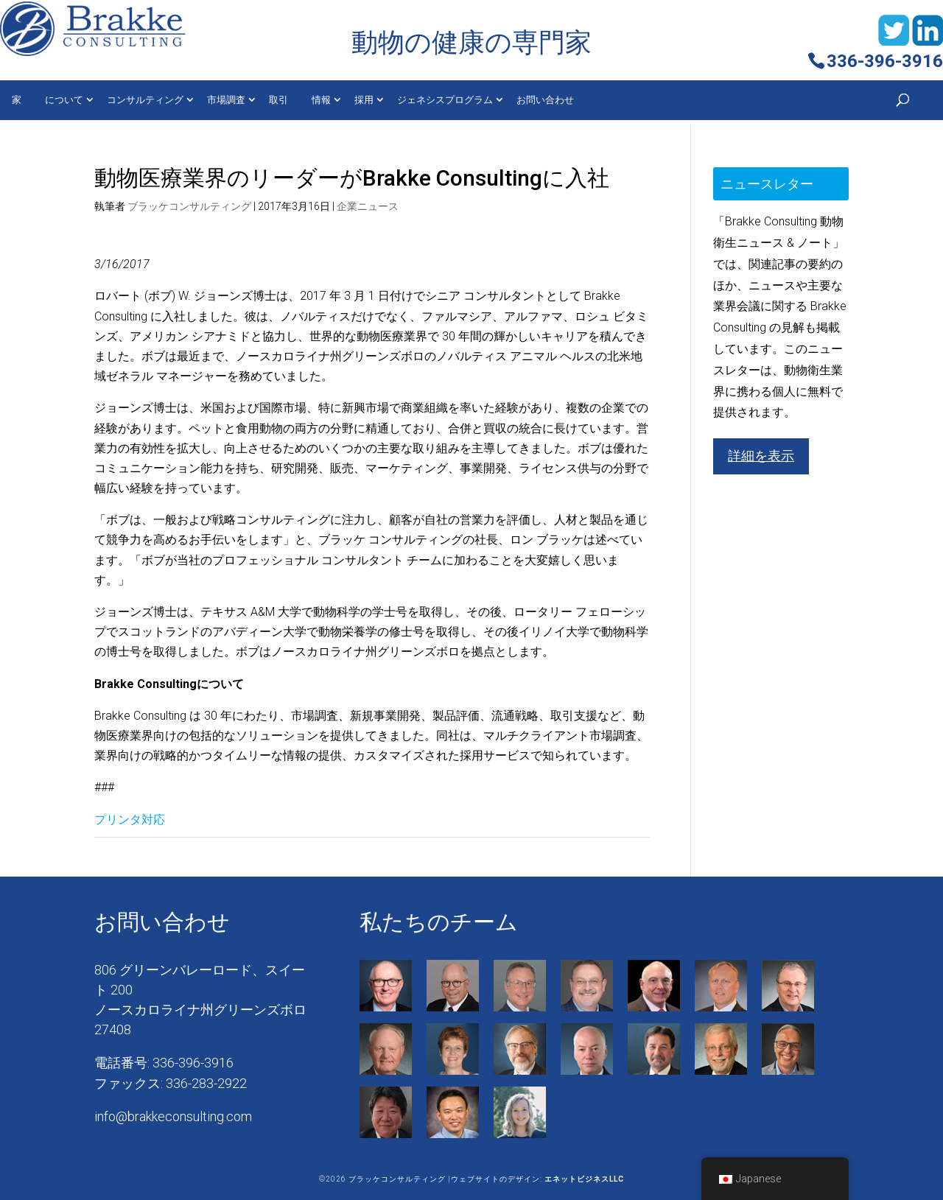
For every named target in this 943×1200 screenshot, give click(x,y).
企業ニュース (368, 206)
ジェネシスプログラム (445, 99)
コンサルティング (145, 99)
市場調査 (226, 99)
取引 (278, 99)
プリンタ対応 (129, 820)
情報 (321, 99)
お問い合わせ (545, 99)
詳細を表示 (761, 455)
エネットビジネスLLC (584, 1179)
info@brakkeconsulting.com (173, 1116)
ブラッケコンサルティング (189, 206)
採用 (364, 99)
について (64, 99)
